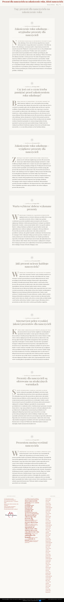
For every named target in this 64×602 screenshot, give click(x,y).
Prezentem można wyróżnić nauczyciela (32, 444)
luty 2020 (47, 552)
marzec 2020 (48, 551)
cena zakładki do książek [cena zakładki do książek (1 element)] (29, 498)
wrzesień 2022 (48, 509)
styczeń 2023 (48, 503)
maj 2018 (47, 583)
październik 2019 (49, 558)
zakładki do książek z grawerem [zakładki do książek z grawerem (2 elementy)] (31, 542)
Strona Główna (51, 4)
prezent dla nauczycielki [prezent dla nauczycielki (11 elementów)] (29, 519)
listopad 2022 (48, 506)
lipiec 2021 (48, 529)
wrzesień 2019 (48, 560)
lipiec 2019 (48, 563)
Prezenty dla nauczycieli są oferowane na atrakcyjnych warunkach (32, 381)
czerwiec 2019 (48, 564)
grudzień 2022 (48, 504)
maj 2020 (47, 549)
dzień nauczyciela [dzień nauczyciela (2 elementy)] (35, 499)
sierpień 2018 (48, 579)
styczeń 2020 (48, 554)
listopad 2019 (48, 557)
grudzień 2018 (48, 573)
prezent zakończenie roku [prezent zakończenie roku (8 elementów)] (31, 523)
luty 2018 (47, 587)
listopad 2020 (48, 541)
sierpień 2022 (48, 510)
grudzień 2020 (48, 539)
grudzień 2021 (48, 522)
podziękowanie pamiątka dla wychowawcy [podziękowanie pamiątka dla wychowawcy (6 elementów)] (29, 511)
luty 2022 (47, 519)
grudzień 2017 (48, 590)
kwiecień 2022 (48, 516)
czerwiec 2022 (48, 513)
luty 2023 (47, 501)
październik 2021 (49, 525)
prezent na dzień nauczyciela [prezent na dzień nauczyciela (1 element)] (31, 521)
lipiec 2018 (48, 580)
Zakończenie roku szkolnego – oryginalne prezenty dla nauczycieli (32, 32)
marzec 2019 (48, 568)
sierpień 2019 (48, 561)
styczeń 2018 (48, 589)
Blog (57, 4)
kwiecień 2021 (48, 533)
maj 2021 (47, 532)
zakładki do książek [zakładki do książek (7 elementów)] (30, 539)
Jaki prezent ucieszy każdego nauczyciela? (32, 265)
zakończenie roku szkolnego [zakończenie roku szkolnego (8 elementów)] (32, 532)
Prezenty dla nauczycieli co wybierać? (11, 509)
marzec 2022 (48, 517)
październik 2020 (49, 542)
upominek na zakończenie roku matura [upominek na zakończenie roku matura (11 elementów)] (31, 528)
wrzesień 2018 (48, 577)
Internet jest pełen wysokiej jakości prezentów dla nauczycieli (32, 322)
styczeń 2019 (48, 571)
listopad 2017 (48, 592)
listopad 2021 (48, 523)
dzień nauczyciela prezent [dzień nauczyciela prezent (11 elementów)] (31, 501)
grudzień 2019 (48, 555)
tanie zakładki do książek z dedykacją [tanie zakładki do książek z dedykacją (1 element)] (31, 525)
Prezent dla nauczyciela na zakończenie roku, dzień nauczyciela (32, 1)
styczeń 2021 (48, 538)
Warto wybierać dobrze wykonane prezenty (32, 207)
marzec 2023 (48, 500)
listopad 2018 (48, 574)
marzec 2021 (48, 535)
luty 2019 (47, 570)
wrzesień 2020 (48, 544)
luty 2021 (47, 536)
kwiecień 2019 (48, 567)
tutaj (47, 599)
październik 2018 (49, 576)
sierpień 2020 (48, 545)
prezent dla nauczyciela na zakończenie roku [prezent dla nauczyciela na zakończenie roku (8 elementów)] (32, 515)
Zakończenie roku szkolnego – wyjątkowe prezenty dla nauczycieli (32, 149)
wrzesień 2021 (48, 526)
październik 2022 (49, 507)
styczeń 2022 (48, 520)
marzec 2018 (48, 586)
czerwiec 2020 (48, 548)
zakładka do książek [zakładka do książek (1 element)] (34, 533)
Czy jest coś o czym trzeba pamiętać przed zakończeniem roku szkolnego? (32, 92)
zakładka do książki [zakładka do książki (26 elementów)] (30, 536)
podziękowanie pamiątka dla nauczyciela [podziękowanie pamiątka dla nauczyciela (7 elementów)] (29, 507)
